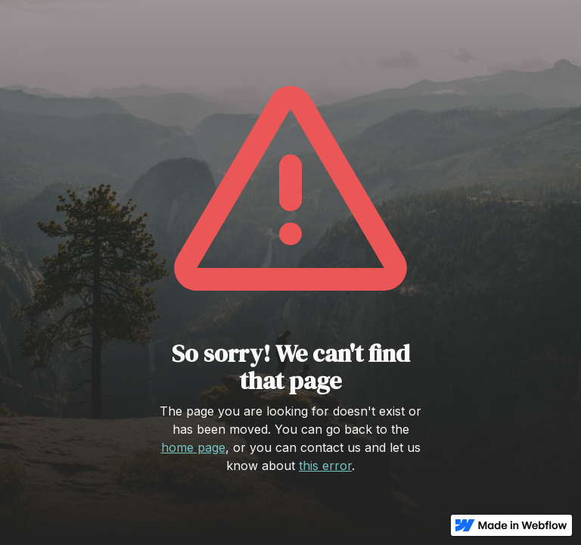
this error (325, 465)
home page (193, 447)
